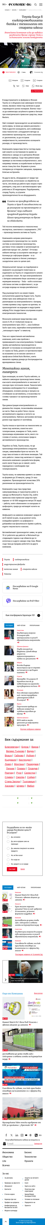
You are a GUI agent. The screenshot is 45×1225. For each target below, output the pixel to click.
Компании (22, 10)
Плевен (21, 768)
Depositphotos (31, 1222)
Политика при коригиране (30, 1190)
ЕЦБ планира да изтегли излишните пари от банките (24, 979)
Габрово (19, 755)
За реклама (9, 1178)
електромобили (22, 559)
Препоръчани (34, 625)
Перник (10, 768)
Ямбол (30, 785)
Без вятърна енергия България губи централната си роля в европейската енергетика (28, 638)
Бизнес (14, 10)
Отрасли (19, 676)
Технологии (30, 1156)
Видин (30, 751)
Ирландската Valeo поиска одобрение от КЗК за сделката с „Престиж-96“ (21, 1123)
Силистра (29, 772)
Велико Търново (15, 751)
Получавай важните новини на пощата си (22, 1140)
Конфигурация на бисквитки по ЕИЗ (11, 1207)
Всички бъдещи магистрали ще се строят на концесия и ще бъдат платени (28, 669)
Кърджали (10, 759)
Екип (26, 1183)
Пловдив (33, 768)
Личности (18, 904)
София (31, 777)
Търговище (29, 781)
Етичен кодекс (10, 1194)
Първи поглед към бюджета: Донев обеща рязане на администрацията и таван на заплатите (28, 654)
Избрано (19, 662)
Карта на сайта (30, 1186)
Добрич (30, 755)
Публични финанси (22, 646)
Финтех (19, 704)
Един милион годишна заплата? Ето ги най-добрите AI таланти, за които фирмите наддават (28, 910)
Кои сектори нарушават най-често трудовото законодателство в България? (28, 696)
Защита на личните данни (32, 1179)
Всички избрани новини (30, 729)
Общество (7, 1156)
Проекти (28, 1161)
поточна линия (11, 569)
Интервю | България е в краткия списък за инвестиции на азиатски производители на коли (28, 682)
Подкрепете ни (30, 1202)
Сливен (9, 777)
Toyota (7, 559)
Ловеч (8, 764)
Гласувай (12, 869)
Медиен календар (11, 1211)
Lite (4, 1161)
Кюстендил (25, 759)
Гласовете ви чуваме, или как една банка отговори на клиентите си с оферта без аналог (27, 947)
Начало (7, 10)
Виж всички (38, 993)
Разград (9, 772)
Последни (9, 625)
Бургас (25, 747)
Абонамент (8, 1186)
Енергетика (20, 630)
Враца (8, 755)
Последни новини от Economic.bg (29, 954)
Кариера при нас (10, 1199)
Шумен (20, 785)
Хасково (9, 785)
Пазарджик (33, 764)
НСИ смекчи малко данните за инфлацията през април (27, 722)
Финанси (19, 975)
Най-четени (21, 625)
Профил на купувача (12, 1202)
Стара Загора (12, 781)
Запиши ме (38, 1144)
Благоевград (12, 747)
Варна (34, 747)
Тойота (7, 574)
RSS (38, 1135)
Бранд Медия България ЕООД (30, 1195)
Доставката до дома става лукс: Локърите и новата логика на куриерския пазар (28, 922)
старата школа (30, 569)
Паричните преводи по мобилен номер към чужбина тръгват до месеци (27, 710)
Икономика (8, 1152)
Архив (23, 869)
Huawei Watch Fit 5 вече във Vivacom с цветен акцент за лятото (27, 897)
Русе (19, 772)
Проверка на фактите (12, 1183)
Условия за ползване (32, 1199)
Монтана (19, 764)
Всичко (6, 1165)
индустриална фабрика (14, 564)
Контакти (8, 1189)
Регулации (20, 690)
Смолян (20, 777)
